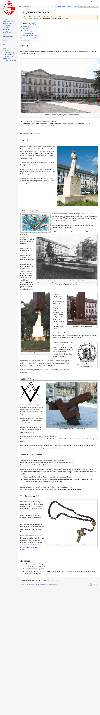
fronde (79, 545)
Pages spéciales (7, 54)
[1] (64, 217)
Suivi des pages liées (8, 52)
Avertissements (53, 584)
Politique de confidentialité (27, 584)
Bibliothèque (6, 27)
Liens (4, 35)
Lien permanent (7, 58)
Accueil (5, 19)
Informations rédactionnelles (7, 32)
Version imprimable (8, 56)
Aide (4, 42)
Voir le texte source (60, 6)
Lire (52, 6)
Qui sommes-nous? (8, 36)
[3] (29, 422)
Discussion (26, 6)
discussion (53, 16)
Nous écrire (6, 29)
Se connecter (94, 2)
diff (25, 18)
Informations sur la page (9, 60)
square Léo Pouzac (83, 51)
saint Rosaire (33, 545)
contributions (60, 16)
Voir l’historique (72, 6)
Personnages (6, 25)
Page (20, 6)
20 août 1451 (51, 171)
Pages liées (6, 50)
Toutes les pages (7, 23)
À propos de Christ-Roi (41, 584)
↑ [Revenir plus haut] (25, 564)
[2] (82, 337)
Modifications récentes (9, 21)
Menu (4, 44)
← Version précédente (33, 18)
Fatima (32, 536)
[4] (25, 549)
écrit (76, 472)
